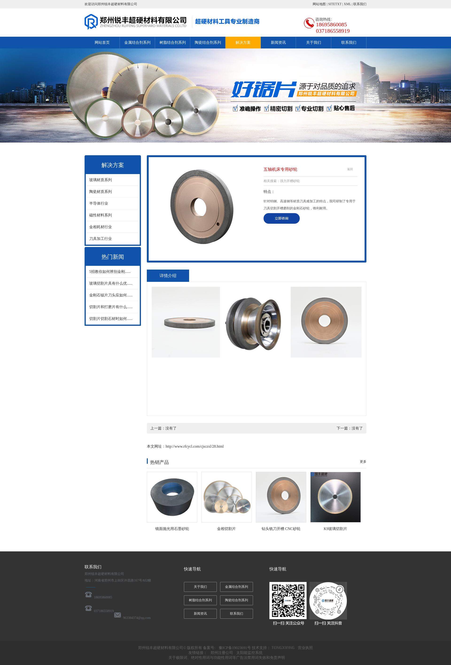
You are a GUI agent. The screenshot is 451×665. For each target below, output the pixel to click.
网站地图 (319, 4)
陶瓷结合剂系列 (208, 42)
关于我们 (313, 42)
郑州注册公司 (221, 653)
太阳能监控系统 (249, 653)
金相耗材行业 (100, 227)
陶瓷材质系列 (100, 192)
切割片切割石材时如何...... (110, 319)
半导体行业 (98, 203)
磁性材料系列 (100, 215)
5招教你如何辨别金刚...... (110, 272)
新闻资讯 (278, 42)
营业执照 (305, 648)
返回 (350, 169)
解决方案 (243, 42)
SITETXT (335, 4)
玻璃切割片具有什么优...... (110, 283)
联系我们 (359, 4)
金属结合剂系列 (137, 42)
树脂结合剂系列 (172, 42)
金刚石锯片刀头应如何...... (110, 295)
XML (347, 4)
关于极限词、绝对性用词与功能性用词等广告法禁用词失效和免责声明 (226, 658)
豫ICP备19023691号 (235, 648)
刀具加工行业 (100, 239)
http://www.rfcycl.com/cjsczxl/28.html (195, 446)
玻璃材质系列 (100, 180)
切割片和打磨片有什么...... (110, 307)
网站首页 (102, 42)
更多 (363, 461)
